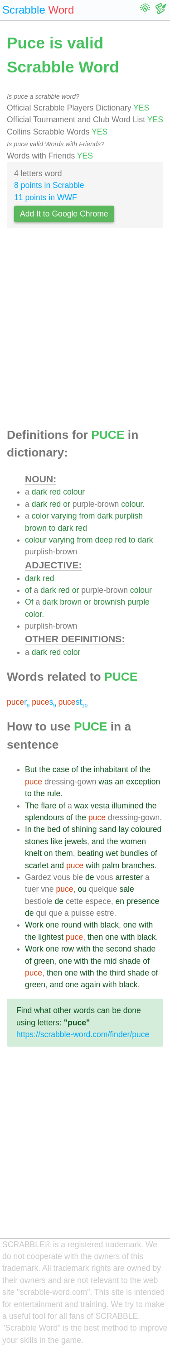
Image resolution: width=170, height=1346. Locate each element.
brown (36, 528)
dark (39, 491)
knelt (33, 853)
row (67, 948)
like (57, 841)
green (44, 961)
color (40, 515)
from (87, 515)
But (31, 769)
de (89, 877)
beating (90, 853)
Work (34, 924)
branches (137, 865)
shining (84, 829)
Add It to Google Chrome (64, 213)
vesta (100, 805)
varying (64, 515)
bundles (134, 853)
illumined (127, 805)
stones (37, 841)
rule (53, 793)
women (133, 841)
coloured (146, 829)
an (119, 781)
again (90, 984)
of (28, 590)
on (48, 853)
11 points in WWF (45, 197)
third (117, 972)
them (64, 853)
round (71, 924)
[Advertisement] (85, 330)
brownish (109, 601)
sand (107, 829)
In (28, 829)
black (109, 924)
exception (143, 781)
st (73, 702)
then (95, 937)
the (44, 769)
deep (104, 539)
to (52, 528)
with (93, 865)
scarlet (37, 865)
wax (81, 805)
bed (53, 829)
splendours (44, 817)
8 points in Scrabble (49, 185)
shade (144, 948)
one (52, 924)
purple (138, 601)
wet (112, 853)
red (55, 491)
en (120, 901)
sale (126, 889)
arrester (129, 877)
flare (48, 805)
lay (123, 829)
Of (29, 601)
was (105, 781)
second (119, 948)
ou (82, 889)
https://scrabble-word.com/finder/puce (82, 1034)
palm (110, 865)
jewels (76, 841)
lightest (50, 937)
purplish (129, 515)
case (61, 769)
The (32, 805)
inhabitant (111, 769)
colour (74, 491)
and (98, 841)
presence (142, 901)
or (66, 504)
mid (110, 961)
